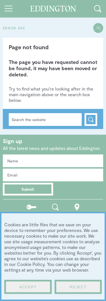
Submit (27, 189)
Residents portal (31, 206)
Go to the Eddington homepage (53, 9)
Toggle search (97, 8)
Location (77, 206)
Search (91, 119)
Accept (28, 287)
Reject (78, 287)
